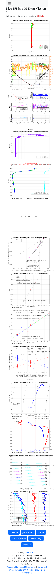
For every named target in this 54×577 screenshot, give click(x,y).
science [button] (41, 532)
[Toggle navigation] (9, 3)
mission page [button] (36, 538)
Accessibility (12, 567)
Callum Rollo (30, 552)
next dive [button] (27, 544)
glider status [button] (27, 532)
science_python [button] (19, 538)
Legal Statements (28, 567)
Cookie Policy (33, 570)
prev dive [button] (14, 532)
